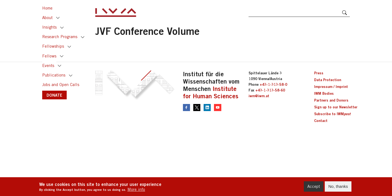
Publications (53, 75)
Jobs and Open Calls (60, 84)
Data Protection (327, 80)
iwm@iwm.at (259, 96)
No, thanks (338, 188)
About (47, 17)
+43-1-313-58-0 (273, 84)
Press (318, 73)
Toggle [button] (58, 18)
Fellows (49, 56)
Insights (49, 27)
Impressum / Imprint (331, 86)
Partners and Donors (331, 100)
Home (47, 8)
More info (136, 191)
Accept (313, 188)
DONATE (54, 95)
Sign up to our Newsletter (335, 107)
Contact (320, 120)
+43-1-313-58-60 (270, 90)
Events (48, 65)
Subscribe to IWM (332, 114)
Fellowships (53, 46)
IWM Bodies (324, 93)
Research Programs (59, 36)
